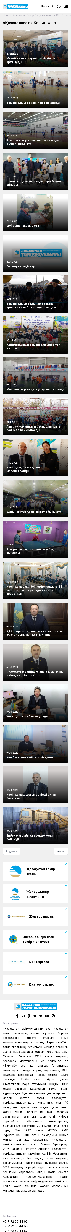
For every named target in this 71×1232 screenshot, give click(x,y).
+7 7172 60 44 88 (15, 1226)
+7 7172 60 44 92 (15, 1221)
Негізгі (7, 15)
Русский (47, 6)
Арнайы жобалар (23, 15)
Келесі (61, 851)
